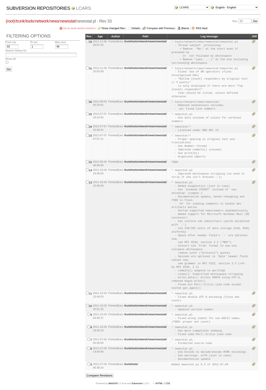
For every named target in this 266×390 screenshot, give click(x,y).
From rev (10, 42)
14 (90, 170)
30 (90, 101)
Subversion (137, 383)
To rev (33, 42)
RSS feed (201, 28)
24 (90, 126)
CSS (168, 383)
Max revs (60, 42)
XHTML (159, 383)
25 (90, 114)
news (54, 21)
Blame (185, 28)
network (42, 21)
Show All (10, 58)
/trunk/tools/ (131, 364)
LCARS (83, 8)
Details (136, 28)
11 (90, 293)
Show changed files (113, 28)
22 (90, 162)
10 (90, 306)
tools (30, 21)
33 (90, 41)
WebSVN (112, 383)
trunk (20, 21)
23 (90, 135)
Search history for (16, 50)
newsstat (67, 21)
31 (90, 68)
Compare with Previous (161, 28)
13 (90, 182)
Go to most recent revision (79, 28)
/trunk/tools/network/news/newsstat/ (145, 41)
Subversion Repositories (38, 8)
